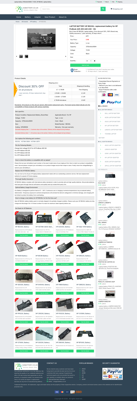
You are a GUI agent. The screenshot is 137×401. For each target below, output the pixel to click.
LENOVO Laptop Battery (110, 130)
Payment (99, 2)
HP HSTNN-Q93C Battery (45, 227)
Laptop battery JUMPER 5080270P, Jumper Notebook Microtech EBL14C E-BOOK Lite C (110, 307)
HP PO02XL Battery (63, 313)
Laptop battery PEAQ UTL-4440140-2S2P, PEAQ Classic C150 (110, 287)
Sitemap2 (56, 379)
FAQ (113, 2)
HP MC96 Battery (42, 256)
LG (81, 375)
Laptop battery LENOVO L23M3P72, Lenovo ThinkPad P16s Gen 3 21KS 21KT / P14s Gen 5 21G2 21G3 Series (110, 209)
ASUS (82, 369)
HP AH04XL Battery (43, 285)
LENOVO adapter (108, 149)
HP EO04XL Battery (63, 227)
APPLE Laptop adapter (110, 166)
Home (19, 16)
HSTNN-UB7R (35, 141)
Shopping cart (117, 9)
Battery (28, 17)
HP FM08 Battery (62, 285)
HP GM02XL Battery (83, 285)
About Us (62, 17)
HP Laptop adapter (109, 157)
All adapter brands (105, 141)
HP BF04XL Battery (83, 342)
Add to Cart (85, 65)
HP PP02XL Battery (22, 313)
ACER (82, 373)
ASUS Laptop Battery (109, 121)
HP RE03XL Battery (22, 227)
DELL (82, 371)
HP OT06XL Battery (22, 342)
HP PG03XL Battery (63, 256)
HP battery (33, 21)
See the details (24, 235)
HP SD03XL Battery (22, 285)
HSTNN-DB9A (25, 141)
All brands (25, 21)
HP (81, 377)
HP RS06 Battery (21, 256)
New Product (50, 17)
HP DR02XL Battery (83, 256)
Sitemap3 (62, 379)
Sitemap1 (51, 379)
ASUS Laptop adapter (110, 145)
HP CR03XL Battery (43, 313)
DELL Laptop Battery (109, 113)
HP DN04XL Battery (63, 342)
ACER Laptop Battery (109, 117)
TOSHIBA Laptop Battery (107, 136)
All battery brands (105, 109)
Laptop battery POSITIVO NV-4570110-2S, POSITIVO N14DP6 (108, 267)
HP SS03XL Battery (43, 342)
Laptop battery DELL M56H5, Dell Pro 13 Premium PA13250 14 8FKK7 (110, 228)
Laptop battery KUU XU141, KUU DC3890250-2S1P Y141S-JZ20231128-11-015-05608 (109, 189)
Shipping (119, 2)
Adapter (37, 17)
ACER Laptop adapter (109, 161)
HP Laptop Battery (109, 125)
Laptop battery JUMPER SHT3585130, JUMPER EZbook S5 (109, 248)
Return (107, 2)
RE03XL (17, 141)
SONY (82, 379)
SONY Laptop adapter (110, 153)
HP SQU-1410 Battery (84, 227)
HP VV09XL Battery (83, 313)
